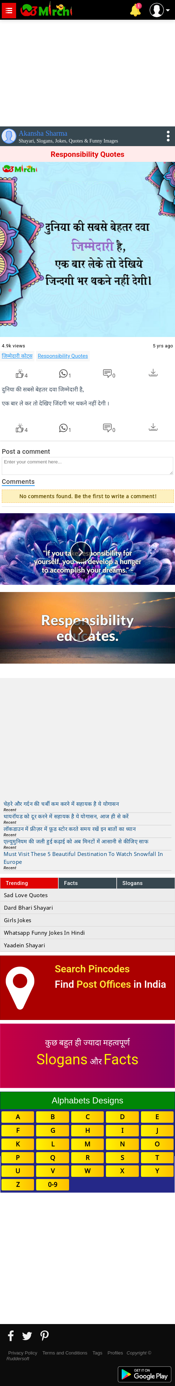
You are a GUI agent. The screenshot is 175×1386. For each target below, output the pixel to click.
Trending (17, 883)
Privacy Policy (22, 1353)
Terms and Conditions (64, 1353)
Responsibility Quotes (63, 356)
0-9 (52, 1184)
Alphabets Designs (87, 1100)
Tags (97, 1353)
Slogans (132, 883)
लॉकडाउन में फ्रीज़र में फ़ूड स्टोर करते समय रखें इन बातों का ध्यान (70, 828)
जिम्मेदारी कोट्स (17, 356)
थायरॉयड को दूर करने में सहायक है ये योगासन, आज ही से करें (66, 816)
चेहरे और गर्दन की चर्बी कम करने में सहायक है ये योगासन (61, 803)
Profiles (115, 1353)
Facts (71, 883)
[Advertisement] (87, 71)
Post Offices (104, 984)
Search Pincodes (92, 969)
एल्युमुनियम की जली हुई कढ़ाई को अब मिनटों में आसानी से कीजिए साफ (76, 841)
